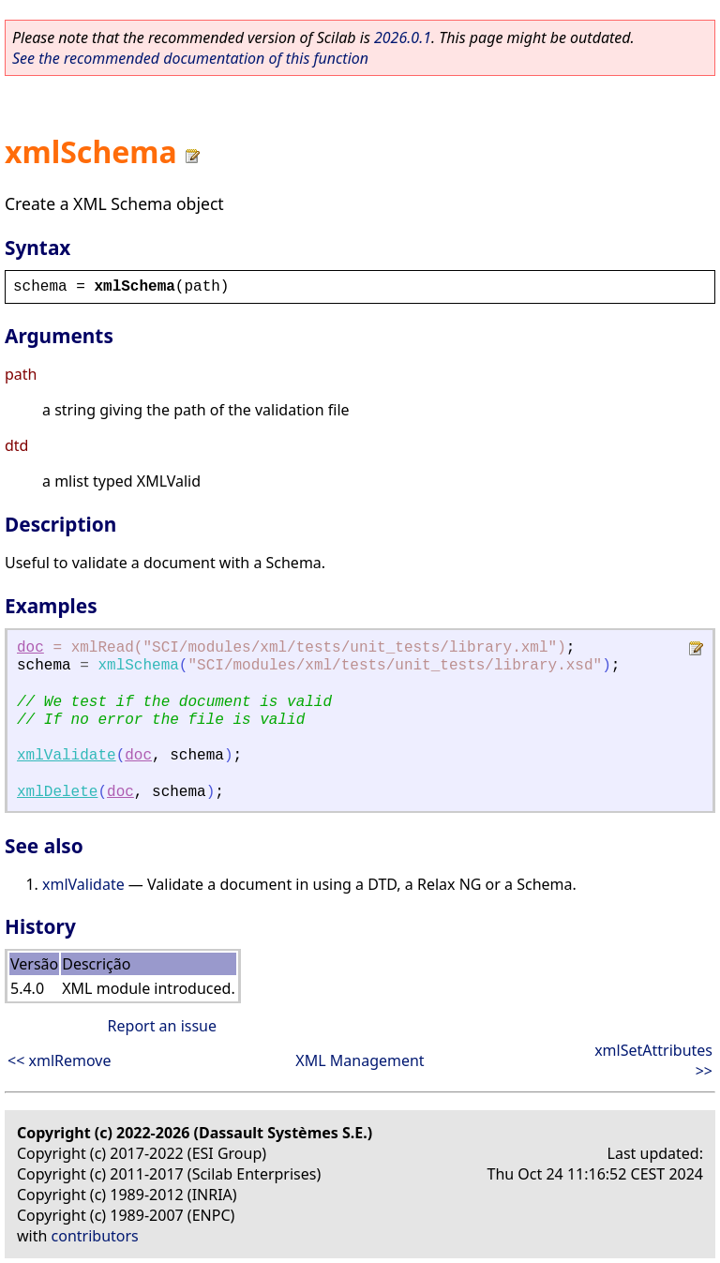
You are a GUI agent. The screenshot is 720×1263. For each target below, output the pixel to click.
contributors (95, 1235)
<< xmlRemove (59, 1060)
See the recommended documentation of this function (190, 58)
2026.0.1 (402, 37)
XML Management (359, 1060)
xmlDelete (57, 792)
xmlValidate (66, 755)
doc (30, 647)
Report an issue (162, 1025)
